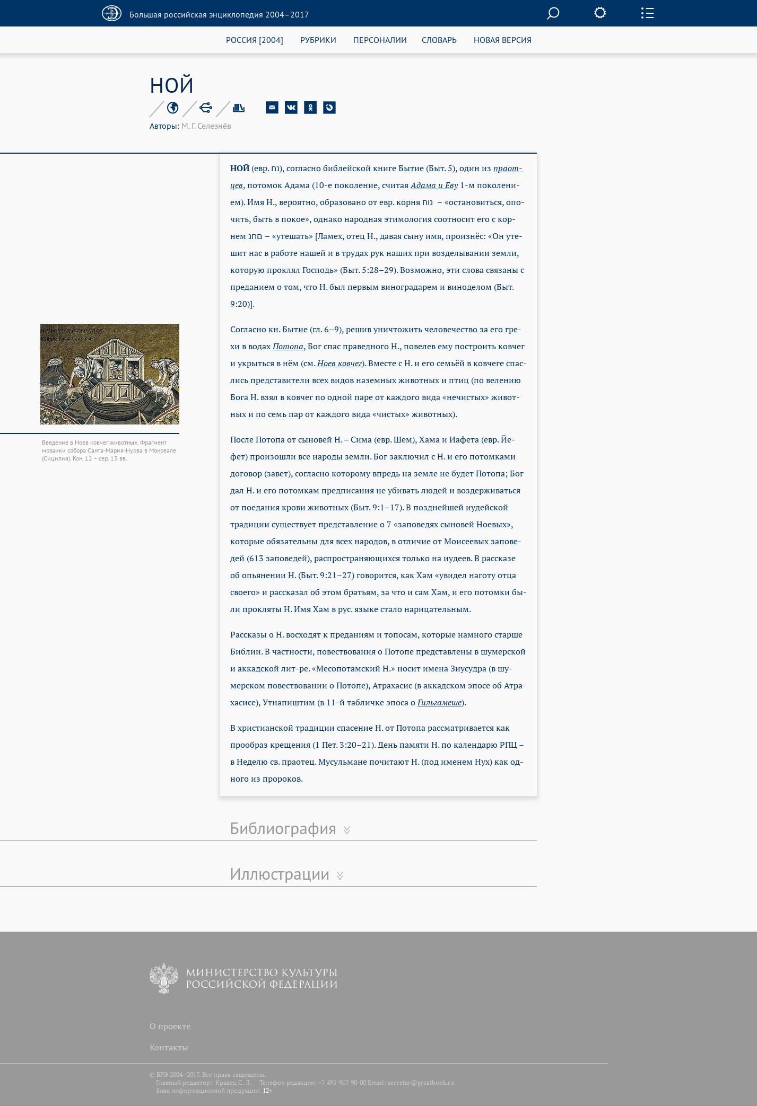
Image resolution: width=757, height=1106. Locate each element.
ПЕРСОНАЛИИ (380, 39)
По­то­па (288, 346)
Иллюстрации (279, 873)
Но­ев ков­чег (339, 363)
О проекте (170, 1026)
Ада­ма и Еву (434, 185)
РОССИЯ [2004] (254, 39)
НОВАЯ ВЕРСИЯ (503, 39)
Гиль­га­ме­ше (439, 702)
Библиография (283, 827)
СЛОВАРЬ (439, 39)
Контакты (169, 1047)
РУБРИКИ (318, 39)
